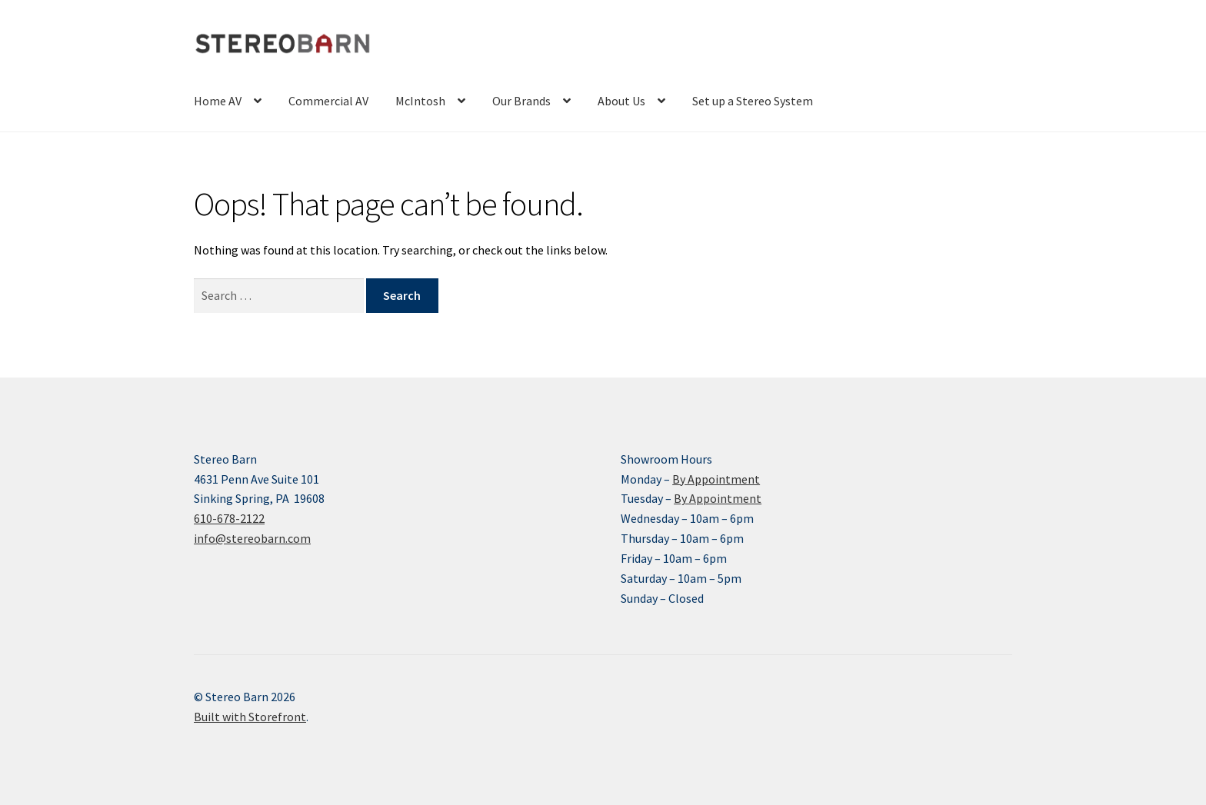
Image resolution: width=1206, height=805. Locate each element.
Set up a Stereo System (752, 100)
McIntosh (420, 100)
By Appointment (716, 479)
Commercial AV (328, 100)
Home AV (218, 100)
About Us (621, 100)
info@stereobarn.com (252, 538)
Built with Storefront (250, 716)
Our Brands (521, 100)
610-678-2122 (229, 518)
